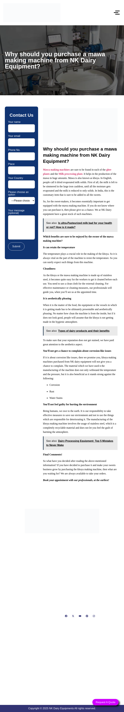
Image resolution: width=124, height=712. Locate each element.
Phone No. (21, 153)
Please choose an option (21, 197)
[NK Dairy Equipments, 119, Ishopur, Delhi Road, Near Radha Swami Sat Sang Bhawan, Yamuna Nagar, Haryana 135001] (62, 664)
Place (21, 167)
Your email (21, 139)
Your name (21, 125)
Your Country (21, 181)
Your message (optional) (21, 224)
